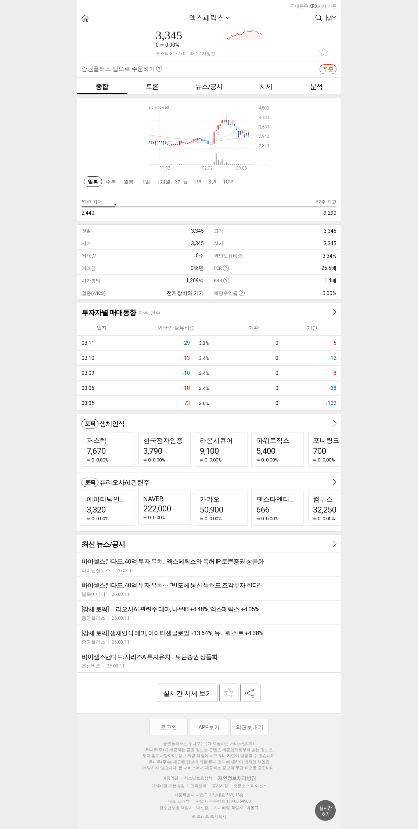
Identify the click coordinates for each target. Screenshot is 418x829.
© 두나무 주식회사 (209, 817)
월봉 (128, 182)
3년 (212, 182)
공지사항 (220, 785)
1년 (198, 182)
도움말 (226, 268)
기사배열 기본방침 (168, 785)
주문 (328, 69)
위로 (325, 811)
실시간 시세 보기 (187, 693)
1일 (146, 182)
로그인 (169, 727)
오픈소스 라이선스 (250, 785)
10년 (228, 182)
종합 (102, 86)
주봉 (111, 182)
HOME (85, 18)
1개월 (163, 182)
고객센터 (198, 785)
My (331, 18)
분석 (316, 86)
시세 (266, 86)
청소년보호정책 (198, 778)
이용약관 (170, 778)
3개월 (181, 182)
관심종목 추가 (323, 52)
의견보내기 (249, 727)
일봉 (93, 182)
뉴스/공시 (209, 86)
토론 (152, 86)
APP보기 (209, 727)
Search (319, 18)
